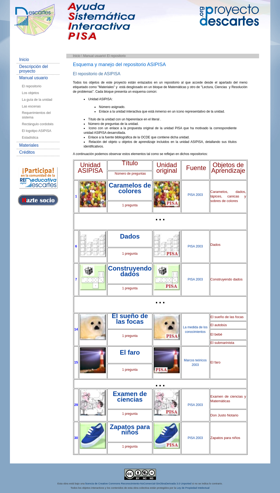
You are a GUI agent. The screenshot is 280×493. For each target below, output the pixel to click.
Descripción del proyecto (33, 68)
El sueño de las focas (130, 318)
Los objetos (30, 93)
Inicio (24, 59)
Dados (130, 236)
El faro (130, 352)
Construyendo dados (130, 271)
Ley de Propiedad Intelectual (193, 488)
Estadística (30, 137)
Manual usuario (33, 77)
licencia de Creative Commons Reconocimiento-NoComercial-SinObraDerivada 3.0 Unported (138, 483)
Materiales (29, 145)
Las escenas (31, 106)
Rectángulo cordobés (38, 124)
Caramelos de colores (130, 188)
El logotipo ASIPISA (37, 131)
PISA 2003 (195, 195)
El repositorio (32, 86)
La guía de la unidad (37, 100)
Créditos (27, 152)
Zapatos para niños (130, 429)
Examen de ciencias (130, 396)
